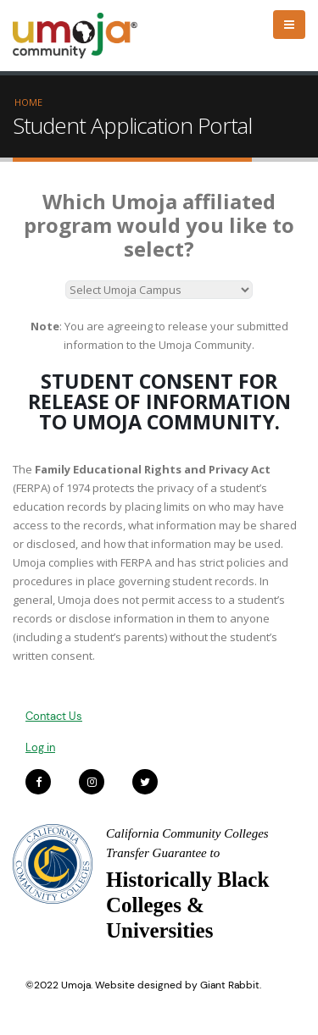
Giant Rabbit (229, 985)
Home (28, 102)
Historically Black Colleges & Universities (187, 905)
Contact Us (53, 716)
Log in (40, 747)
